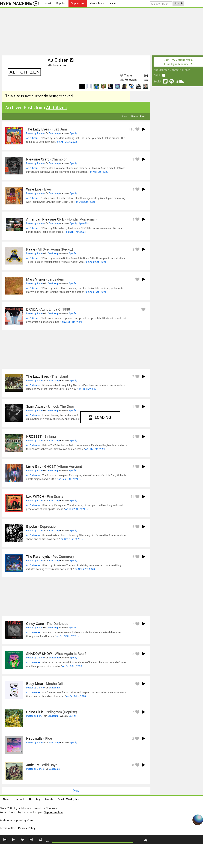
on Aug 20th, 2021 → (97, 261)
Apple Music (85, 223)
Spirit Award (35, 406)
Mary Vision (35, 279)
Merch (186, 70)
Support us (77, 3)
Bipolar (31, 526)
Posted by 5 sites (35, 440)
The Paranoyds (38, 556)
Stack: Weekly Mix (69, 799)
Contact (174, 70)
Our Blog (34, 799)
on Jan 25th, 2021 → (76, 509)
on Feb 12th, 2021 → (96, 449)
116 (131, 129)
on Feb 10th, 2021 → (69, 479)
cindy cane (35, 623)
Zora (30, 820)
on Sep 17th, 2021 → (77, 231)
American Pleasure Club (45, 219)
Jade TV (32, 764)
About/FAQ (160, 70)
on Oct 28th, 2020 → (73, 666)
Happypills (34, 738)
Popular (61, 3)
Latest (47, 3)
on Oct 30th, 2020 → (67, 636)
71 (132, 496)
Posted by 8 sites (35, 500)
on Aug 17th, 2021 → (97, 291)
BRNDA (32, 309)
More (76, 790)
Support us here (53, 812)
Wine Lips (33, 189)
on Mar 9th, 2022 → (100, 171)
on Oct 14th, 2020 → (77, 696)
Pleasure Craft (37, 159)
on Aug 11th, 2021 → (73, 321)
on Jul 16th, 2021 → (90, 389)
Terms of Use (8, 828)
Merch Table (96, 3)
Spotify (73, 133)
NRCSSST (34, 436)
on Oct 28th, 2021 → (87, 201)
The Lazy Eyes (37, 129)
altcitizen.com (57, 65)
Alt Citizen (58, 60)
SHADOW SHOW (39, 653)
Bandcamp (54, 133)
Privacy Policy (26, 828)
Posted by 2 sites (35, 133)
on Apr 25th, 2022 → (68, 141)
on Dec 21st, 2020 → (72, 539)
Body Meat (35, 683)
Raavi (30, 249)
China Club (34, 711)
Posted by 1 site (34, 253)
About (6, 799)
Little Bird (33, 466)
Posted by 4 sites (35, 193)
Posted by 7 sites (35, 560)
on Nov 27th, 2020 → (86, 569)
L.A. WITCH (35, 496)
